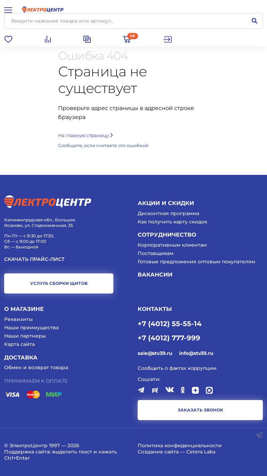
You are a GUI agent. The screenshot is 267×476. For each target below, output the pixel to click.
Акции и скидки (166, 203)
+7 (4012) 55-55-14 (170, 323)
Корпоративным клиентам (172, 245)
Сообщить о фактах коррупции (177, 368)
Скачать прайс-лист (34, 259)
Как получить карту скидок (172, 222)
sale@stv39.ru (155, 353)
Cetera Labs (201, 452)
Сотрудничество (167, 234)
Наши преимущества (31, 327)
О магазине (24, 309)
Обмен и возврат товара (36, 367)
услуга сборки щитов (59, 283)
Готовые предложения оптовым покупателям (196, 261)
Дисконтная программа (168, 213)
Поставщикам (155, 253)
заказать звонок (200, 410)
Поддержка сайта (27, 452)
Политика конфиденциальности (180, 445)
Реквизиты (18, 319)
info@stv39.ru (196, 353)
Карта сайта (19, 344)
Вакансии (155, 274)
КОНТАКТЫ (155, 309)
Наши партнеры (25, 336)
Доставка (21, 357)
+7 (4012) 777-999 (169, 337)
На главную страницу (85, 135)
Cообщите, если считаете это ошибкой (103, 145)
